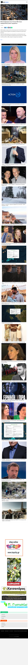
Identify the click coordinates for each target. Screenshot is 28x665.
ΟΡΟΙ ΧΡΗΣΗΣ (11, 657)
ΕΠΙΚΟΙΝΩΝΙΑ (7, 657)
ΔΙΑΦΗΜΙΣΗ (2, 657)
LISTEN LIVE (3, 641)
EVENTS (3, 653)
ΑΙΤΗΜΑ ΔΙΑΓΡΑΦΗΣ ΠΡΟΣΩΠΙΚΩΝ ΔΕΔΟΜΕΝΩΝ (20, 657)
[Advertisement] (14, 35)
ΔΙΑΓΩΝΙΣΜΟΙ (3, 651)
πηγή (1, 52)
